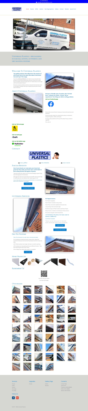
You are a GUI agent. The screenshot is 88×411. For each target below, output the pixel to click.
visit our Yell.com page (18, 124)
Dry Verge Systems (49, 9)
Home (27, 9)
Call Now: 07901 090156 (28, 188)
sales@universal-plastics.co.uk (44, 2)
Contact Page (64, 383)
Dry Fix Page (28, 252)
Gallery (56, 9)
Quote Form (73, 9)
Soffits (36, 9)
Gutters (41, 9)
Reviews (67, 9)
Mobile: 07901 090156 (65, 390)
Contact (62, 9)
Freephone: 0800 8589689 (66, 387)
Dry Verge (14, 389)
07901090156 (44, 0)
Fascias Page (28, 183)
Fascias (32, 9)
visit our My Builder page (18, 141)
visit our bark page (17, 134)
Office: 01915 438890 (65, 389)
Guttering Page (60, 225)
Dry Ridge (14, 390)
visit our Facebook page (51, 99)
